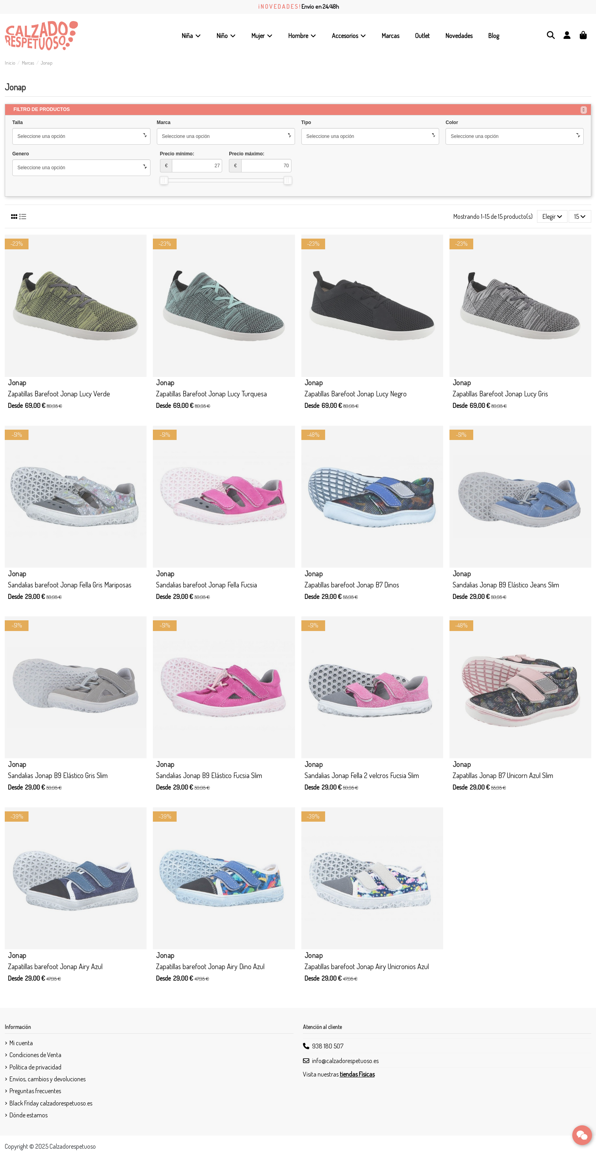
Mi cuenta (21, 1043)
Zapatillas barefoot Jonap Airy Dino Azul (210, 966)
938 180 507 (327, 1046)
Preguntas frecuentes (35, 1091)
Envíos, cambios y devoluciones (48, 1079)
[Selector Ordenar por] (552, 216)
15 (580, 216)
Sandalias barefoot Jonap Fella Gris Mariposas (69, 584)
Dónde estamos (29, 1115)
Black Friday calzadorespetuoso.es (51, 1103)
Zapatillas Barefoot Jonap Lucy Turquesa (211, 393)
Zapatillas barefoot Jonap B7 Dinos (352, 584)
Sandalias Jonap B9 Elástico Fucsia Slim (209, 775)
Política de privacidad (35, 1067)
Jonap (17, 382)
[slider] (164, 180)
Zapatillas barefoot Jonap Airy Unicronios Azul (367, 966)
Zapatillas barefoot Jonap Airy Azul (55, 966)
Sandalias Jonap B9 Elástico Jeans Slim (506, 584)
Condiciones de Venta (35, 1055)
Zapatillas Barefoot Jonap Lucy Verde (59, 393)
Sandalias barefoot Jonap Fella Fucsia (206, 584)
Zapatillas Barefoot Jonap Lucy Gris (500, 393)
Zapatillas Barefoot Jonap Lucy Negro (356, 393)
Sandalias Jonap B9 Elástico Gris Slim (58, 775)
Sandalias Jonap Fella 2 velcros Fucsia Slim (362, 775)
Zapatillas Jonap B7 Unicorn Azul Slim (503, 775)
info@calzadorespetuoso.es (345, 1061)
